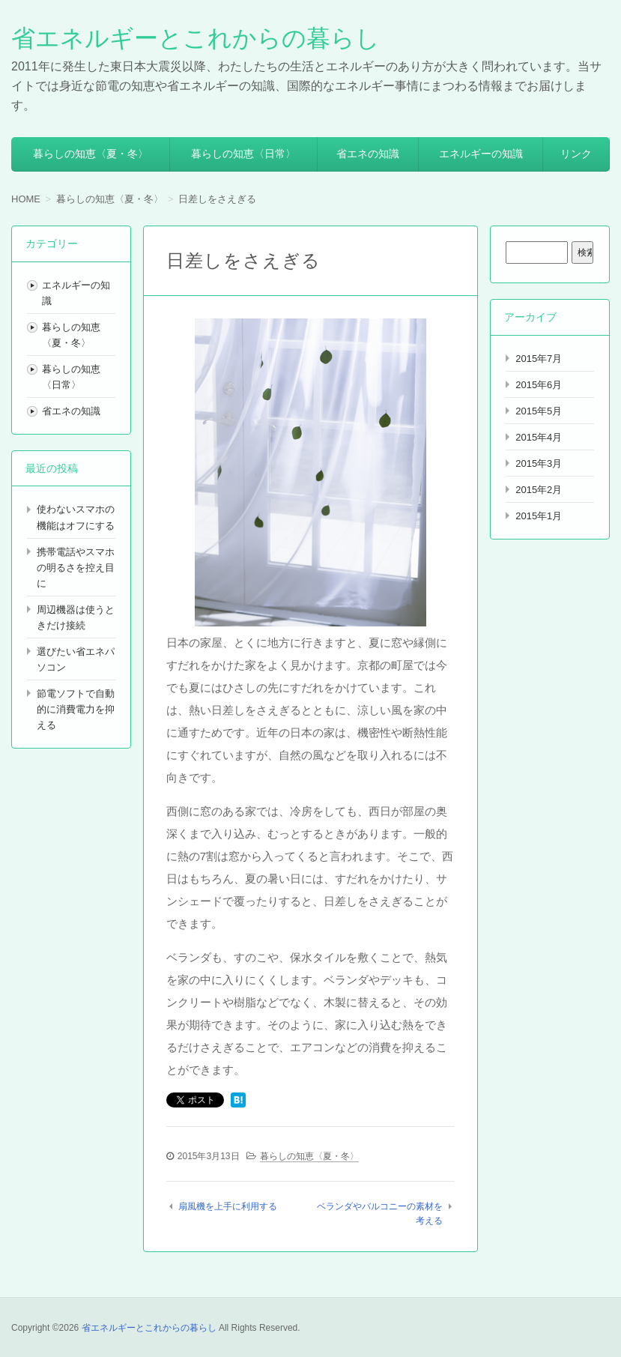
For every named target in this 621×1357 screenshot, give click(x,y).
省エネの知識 (367, 154)
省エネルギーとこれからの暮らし (195, 38)
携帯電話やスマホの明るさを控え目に (76, 567)
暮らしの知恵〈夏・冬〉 (90, 154)
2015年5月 (538, 411)
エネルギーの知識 (481, 154)
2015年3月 (538, 463)
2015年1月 (538, 516)
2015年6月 (538, 384)
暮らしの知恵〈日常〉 (243, 154)
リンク (576, 154)
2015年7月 (538, 358)
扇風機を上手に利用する (227, 1206)
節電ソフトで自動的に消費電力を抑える (76, 709)
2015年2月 (538, 489)
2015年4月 (538, 437)
